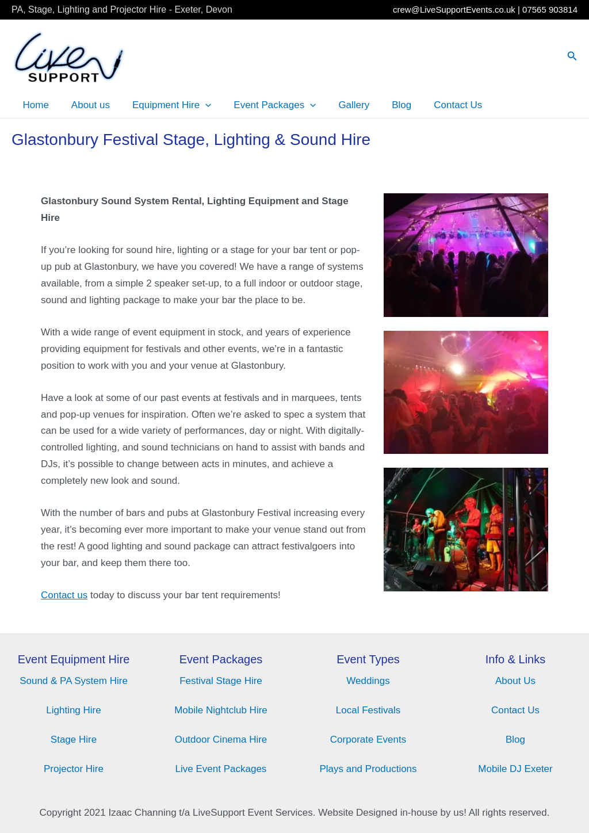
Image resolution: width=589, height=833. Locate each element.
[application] (198, 105)
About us (86, 105)
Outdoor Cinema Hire (221, 739)
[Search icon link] (572, 56)
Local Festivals (368, 710)
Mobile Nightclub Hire (220, 710)
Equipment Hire (164, 105)
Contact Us (439, 105)
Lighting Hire (73, 710)
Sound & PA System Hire (74, 680)
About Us (515, 680)
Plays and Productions (367, 768)
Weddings (367, 680)
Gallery (341, 105)
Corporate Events (368, 739)
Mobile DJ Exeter (515, 768)
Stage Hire (74, 739)
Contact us (64, 595)
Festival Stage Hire (220, 680)
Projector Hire (74, 768)
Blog (386, 105)
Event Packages (265, 105)
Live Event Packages (221, 768)
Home (34, 105)
